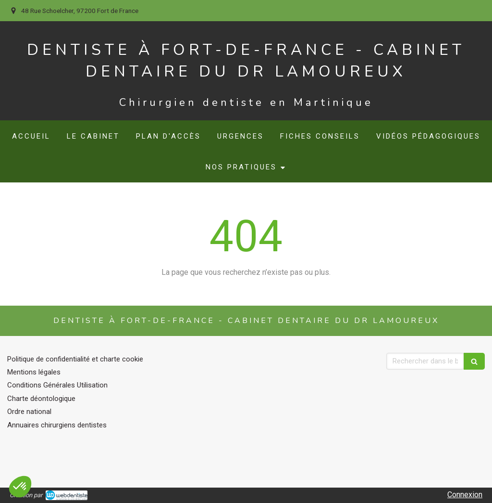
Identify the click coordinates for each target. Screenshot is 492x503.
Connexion (464, 494)
